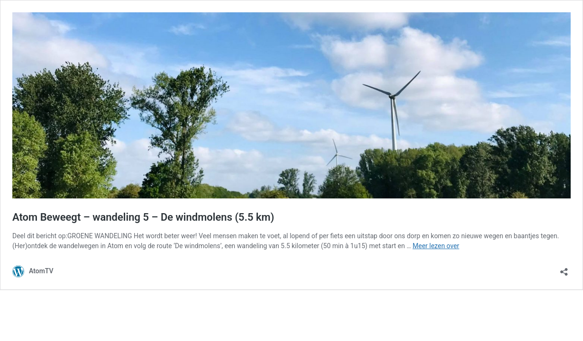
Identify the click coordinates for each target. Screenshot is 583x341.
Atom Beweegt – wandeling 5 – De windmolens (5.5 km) (143, 217)
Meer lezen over (436, 246)
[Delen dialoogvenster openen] (564, 268)
